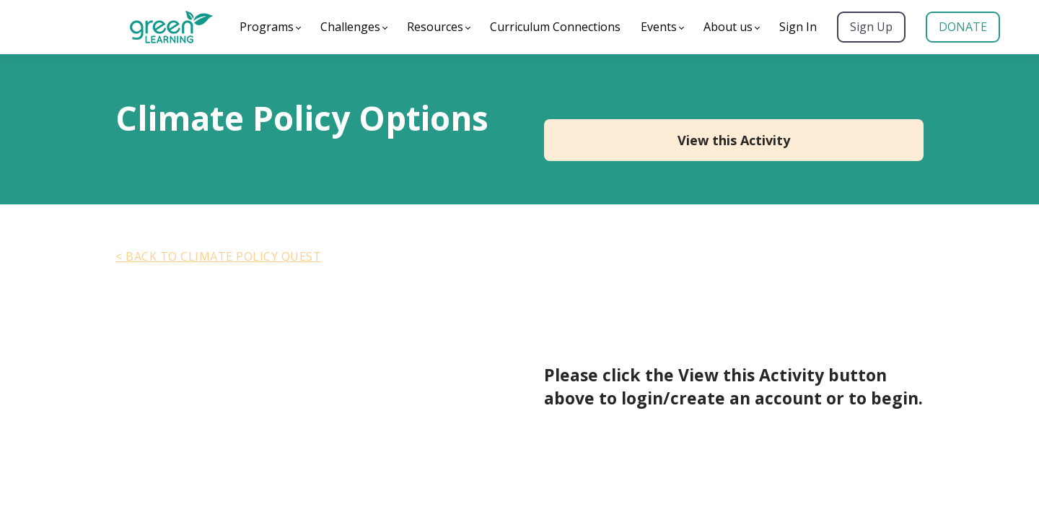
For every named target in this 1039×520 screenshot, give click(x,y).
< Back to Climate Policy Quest (218, 256)
